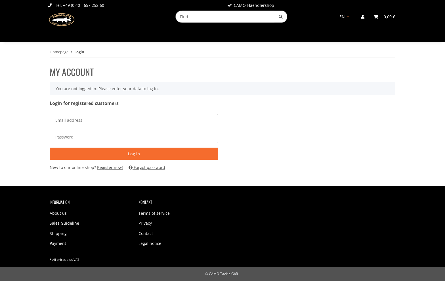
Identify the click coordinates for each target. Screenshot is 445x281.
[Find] (225, 17)
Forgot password (147, 167)
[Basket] (384, 16)
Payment (58, 243)
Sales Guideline (64, 223)
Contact (145, 233)
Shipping (58, 233)
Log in (134, 153)
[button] (362, 16)
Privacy (145, 223)
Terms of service (154, 213)
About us (58, 213)
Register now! (110, 167)
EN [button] (342, 16)
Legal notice (149, 243)
